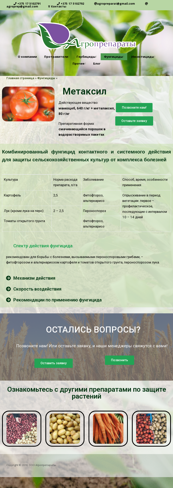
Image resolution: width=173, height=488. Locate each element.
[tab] (86, 245)
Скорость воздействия (37, 289)
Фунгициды (113, 57)
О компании (27, 57)
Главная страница (20, 78)
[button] (134, 107)
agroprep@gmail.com (22, 6)
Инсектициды (142, 57)
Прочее (78, 63)
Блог (96, 63)
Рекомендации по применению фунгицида (57, 299)
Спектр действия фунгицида (43, 245)
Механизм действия (34, 278)
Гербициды (86, 57)
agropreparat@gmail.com (116, 3)
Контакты (58, 6)
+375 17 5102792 (72, 3)
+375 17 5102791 (29, 3)
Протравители (56, 57)
